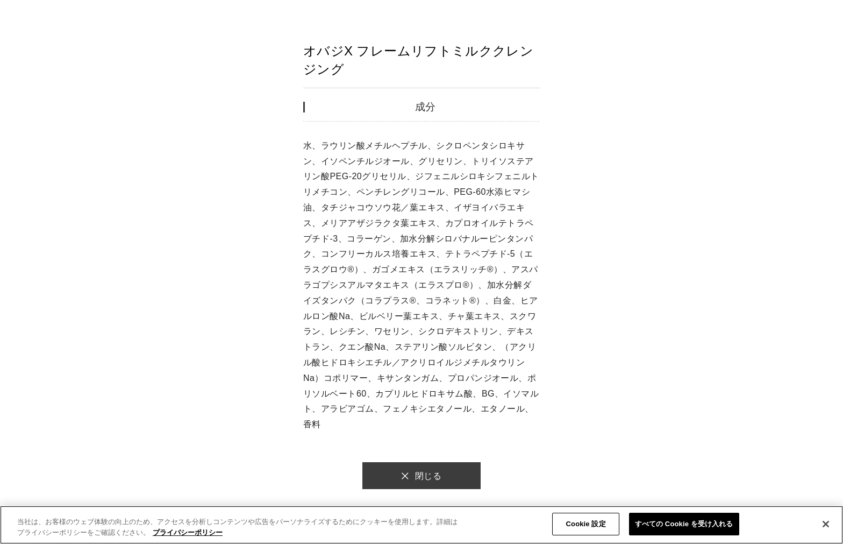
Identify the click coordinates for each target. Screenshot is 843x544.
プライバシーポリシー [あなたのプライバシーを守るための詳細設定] (188, 532)
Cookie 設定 (586, 524)
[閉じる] (826, 524)
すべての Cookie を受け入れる (684, 524)
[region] (421, 525)
